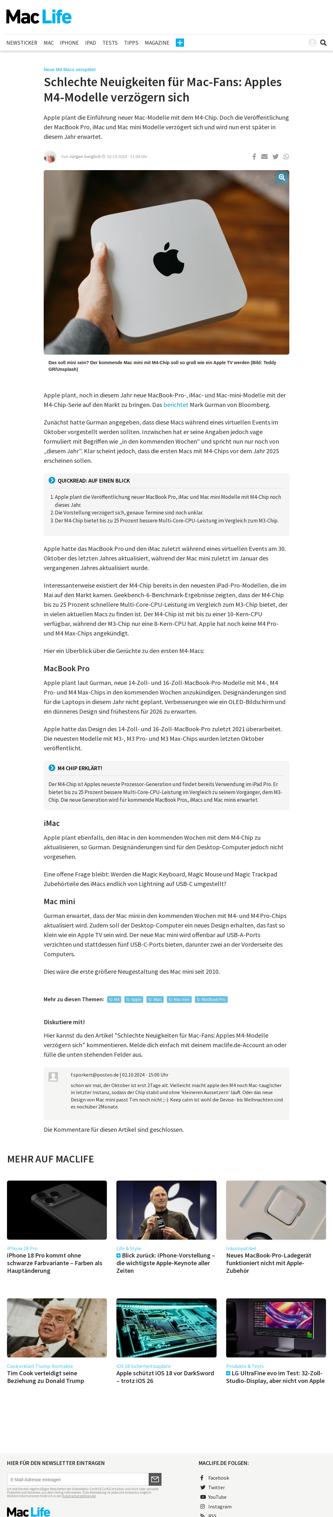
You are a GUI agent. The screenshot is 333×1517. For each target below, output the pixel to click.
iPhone (69, 42)
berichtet (176, 405)
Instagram (216, 1506)
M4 (116, 999)
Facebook (214, 1478)
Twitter (212, 1487)
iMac (157, 999)
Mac (49, 42)
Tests (110, 42)
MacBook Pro (214, 999)
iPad (90, 42)
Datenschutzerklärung (79, 1496)
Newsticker (21, 42)
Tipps (131, 42)
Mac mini (181, 999)
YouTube (213, 1497)
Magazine (157, 42)
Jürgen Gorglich (85, 156)
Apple (136, 999)
